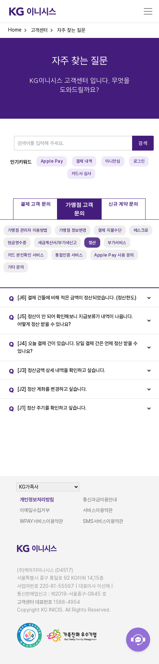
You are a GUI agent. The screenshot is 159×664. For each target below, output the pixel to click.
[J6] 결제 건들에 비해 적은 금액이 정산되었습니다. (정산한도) (70, 299)
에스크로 (141, 230)
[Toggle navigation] (148, 11)
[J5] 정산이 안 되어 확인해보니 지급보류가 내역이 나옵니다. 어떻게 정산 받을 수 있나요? (69, 320)
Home (15, 30)
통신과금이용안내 (100, 499)
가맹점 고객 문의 (79, 209)
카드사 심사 (81, 173)
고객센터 (39, 30)
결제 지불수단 (110, 230)
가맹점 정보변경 (72, 230)
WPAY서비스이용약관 (41, 521)
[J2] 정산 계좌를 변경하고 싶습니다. (46, 390)
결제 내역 (84, 161)
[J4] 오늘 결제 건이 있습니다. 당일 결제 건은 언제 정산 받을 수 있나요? (71, 346)
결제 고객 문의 (36, 204)
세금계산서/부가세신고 (57, 242)
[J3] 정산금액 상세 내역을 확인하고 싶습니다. (55, 371)
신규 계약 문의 (123, 204)
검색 (142, 143)
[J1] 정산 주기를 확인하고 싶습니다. (45, 409)
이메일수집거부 (35, 510)
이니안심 (112, 161)
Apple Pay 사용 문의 (114, 255)
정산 (92, 242)
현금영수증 (17, 242)
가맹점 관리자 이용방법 (27, 230)
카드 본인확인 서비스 (26, 255)
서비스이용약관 (98, 510)
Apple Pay (52, 161)
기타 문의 (16, 267)
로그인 (139, 161)
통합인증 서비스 (69, 255)
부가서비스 (117, 242)
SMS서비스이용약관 (103, 521)
